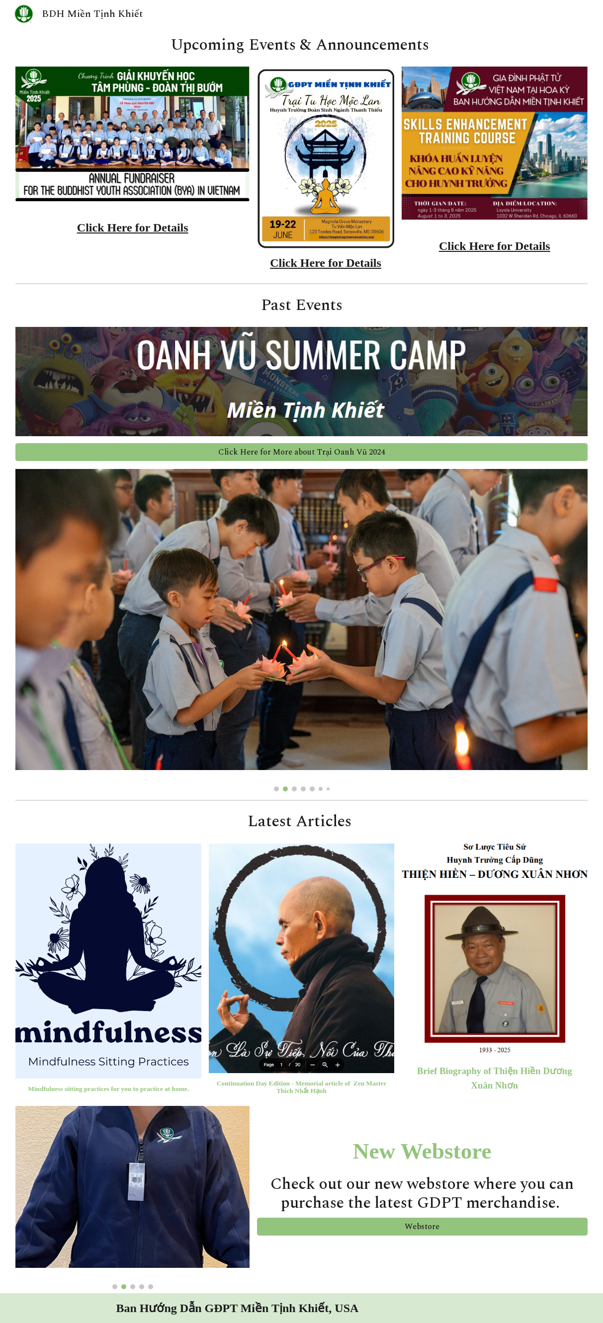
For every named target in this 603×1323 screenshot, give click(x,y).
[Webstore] (422, 1227)
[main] (301, 45)
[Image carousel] (301, 630)
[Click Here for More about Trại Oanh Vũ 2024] (301, 452)
